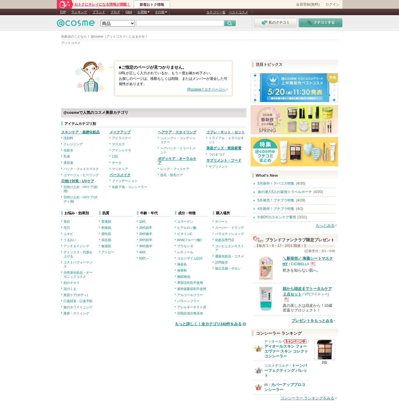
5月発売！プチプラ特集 (276, 200)
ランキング (79, 12)
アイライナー (121, 138)
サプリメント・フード (223, 160)
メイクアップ (120, 132)
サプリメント (218, 166)
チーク (117, 162)
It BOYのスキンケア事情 (277, 217)
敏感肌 (106, 246)
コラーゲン (185, 221)
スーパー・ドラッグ (229, 227)
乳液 (67, 156)
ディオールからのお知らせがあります (294, 341)
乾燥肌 (106, 227)
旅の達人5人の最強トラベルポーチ (285, 192)
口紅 (115, 156)
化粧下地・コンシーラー (129, 187)
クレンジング (73, 144)
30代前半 (145, 240)
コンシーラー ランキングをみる (307, 398)
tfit (266, 385)
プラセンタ (185, 246)
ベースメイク (120, 175)
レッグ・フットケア (174, 169)
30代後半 (145, 246)
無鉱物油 (183, 276)
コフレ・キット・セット (225, 132)
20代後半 (145, 234)
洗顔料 (68, 138)
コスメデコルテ (276, 366)
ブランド (98, 12)
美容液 (68, 162)
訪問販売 (221, 262)
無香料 (182, 270)
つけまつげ (217, 154)
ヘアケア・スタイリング (177, 132)
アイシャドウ (121, 150)
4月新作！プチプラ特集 (276, 209)
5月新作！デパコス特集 (276, 183)
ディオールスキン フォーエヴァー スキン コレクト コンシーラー (286, 351)
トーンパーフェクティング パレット (285, 370)
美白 (67, 221)
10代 (142, 221)
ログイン (333, 4)
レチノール (185, 252)
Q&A (128, 12)
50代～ (144, 258)
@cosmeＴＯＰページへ (206, 89)
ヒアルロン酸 (186, 227)
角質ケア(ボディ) (76, 295)
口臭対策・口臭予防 (78, 301)
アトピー (107, 252)
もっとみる (325, 225)
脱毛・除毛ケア (171, 175)
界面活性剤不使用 (190, 282)
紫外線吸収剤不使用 (191, 289)
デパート (221, 221)
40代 (142, 252)
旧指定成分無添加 (190, 313)
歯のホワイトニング (78, 307)
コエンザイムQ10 (189, 258)
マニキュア (120, 169)
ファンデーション (125, 181)
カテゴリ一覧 (216, 12)
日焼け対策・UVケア (77, 181)
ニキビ (68, 234)
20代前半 (145, 227)
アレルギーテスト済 (191, 307)
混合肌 (106, 240)
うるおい (70, 240)
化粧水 (68, 150)
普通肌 (106, 221)
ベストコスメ (238, 12)
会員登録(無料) (307, 4)
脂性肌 (106, 234)
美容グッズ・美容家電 (223, 148)
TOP (63, 12)
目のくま (70, 289)
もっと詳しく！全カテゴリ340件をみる (208, 324)
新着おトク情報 (152, 5)
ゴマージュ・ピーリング (81, 175)
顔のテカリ (72, 282)
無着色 (182, 264)
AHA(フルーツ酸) (189, 240)
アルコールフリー (190, 295)
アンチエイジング (76, 246)
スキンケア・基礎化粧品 (80, 132)
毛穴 (67, 227)
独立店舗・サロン (228, 268)
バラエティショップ (229, 234)
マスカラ (118, 144)
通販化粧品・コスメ (229, 256)
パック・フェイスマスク (81, 169)
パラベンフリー (188, 301)
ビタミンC (184, 234)
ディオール (273, 341)
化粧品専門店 (224, 240)
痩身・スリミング (76, 313)
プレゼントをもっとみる (312, 320)
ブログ (115, 12)
